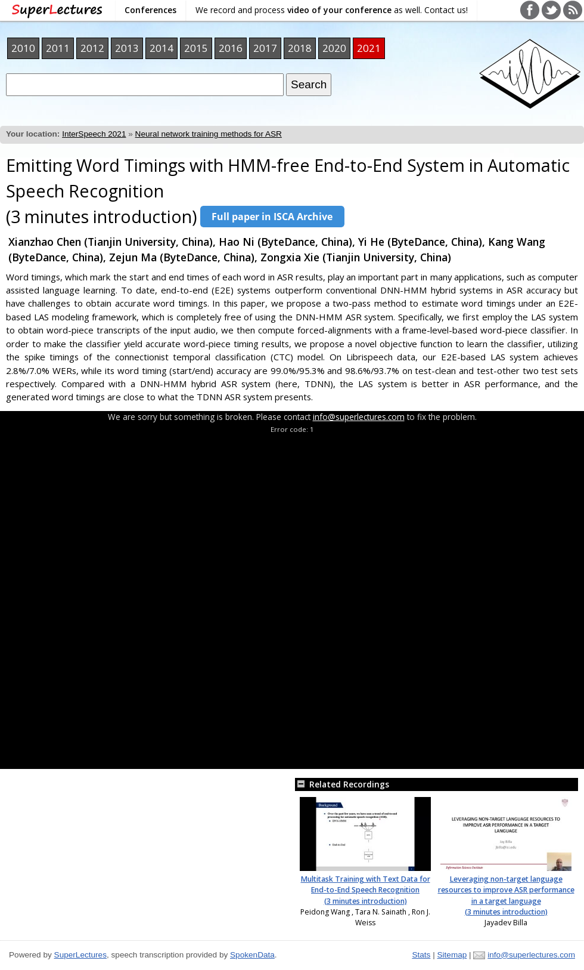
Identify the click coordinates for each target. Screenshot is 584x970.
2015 (196, 48)
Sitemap (452, 954)
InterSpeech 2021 (94, 133)
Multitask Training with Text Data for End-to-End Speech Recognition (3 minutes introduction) (365, 890)
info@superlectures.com (359, 416)
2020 (334, 48)
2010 (23, 48)
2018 (300, 48)
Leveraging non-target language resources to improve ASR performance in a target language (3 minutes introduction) (506, 895)
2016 (231, 48)
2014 (161, 48)
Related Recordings (342, 784)
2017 (265, 48)
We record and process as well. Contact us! (331, 10)
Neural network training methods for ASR (208, 133)
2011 (58, 48)
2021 (369, 48)
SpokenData (252, 954)
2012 (92, 48)
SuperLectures (80, 954)
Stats (421, 954)
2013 (127, 48)
